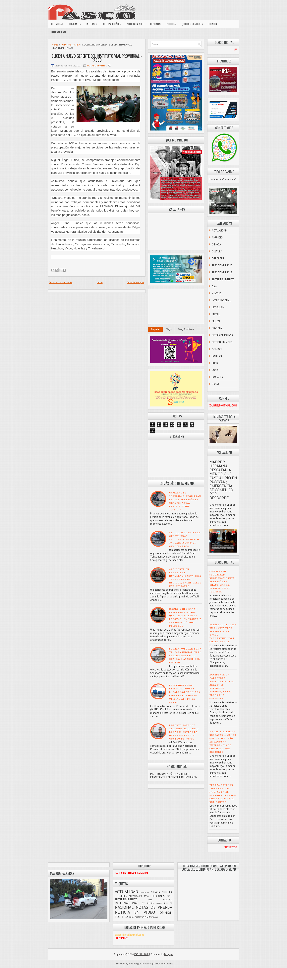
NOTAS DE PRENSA (70, 44)
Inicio (100, 282)
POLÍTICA (171, 24)
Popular (155, 329)
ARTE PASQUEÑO (113, 23)
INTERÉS (93, 23)
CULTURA (217, 251)
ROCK (215, 370)
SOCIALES (217, 377)
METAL (216, 314)
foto (214, 286)
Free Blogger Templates (140, 963)
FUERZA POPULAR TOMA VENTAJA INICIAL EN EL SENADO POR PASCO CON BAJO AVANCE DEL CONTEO (185, 655)
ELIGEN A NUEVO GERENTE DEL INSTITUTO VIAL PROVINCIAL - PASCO (97, 58)
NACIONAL (218, 328)
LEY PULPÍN (218, 307)
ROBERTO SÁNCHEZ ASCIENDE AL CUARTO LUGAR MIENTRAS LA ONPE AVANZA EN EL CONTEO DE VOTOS (184, 732)
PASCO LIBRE (141, 954)
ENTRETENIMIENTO (223, 279)
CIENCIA (216, 244)
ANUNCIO (217, 237)
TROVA (215, 384)
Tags (169, 329)
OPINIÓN (213, 24)
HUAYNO (216, 293)
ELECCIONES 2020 (222, 265)
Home (55, 44)
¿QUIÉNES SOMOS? (194, 23)
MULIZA (216, 321)
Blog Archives (186, 329)
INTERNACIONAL (58, 32)
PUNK (215, 363)
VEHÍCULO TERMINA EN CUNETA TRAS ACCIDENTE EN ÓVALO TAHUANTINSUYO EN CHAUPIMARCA (185, 539)
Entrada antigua (135, 282)
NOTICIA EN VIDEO (135, 24)
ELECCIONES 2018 (222, 272)
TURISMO (76, 23)
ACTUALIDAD (57, 24)
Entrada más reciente (60, 282)
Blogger (168, 954)
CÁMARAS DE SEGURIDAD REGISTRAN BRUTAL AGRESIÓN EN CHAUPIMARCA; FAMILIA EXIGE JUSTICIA (222, 581)
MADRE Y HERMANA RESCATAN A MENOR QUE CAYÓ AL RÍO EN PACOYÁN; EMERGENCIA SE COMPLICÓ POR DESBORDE (223, 479)
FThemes (168, 963)
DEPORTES (155, 24)
